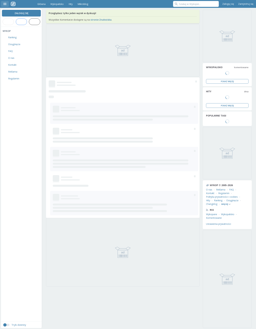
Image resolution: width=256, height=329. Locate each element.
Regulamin (223, 193)
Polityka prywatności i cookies (222, 196)
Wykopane (211, 214)
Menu (5, 4)
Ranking (218, 200)
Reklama (220, 189)
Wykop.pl (21, 4)
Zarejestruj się (245, 3)
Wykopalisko (227, 214)
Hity (208, 200)
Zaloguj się (228, 3)
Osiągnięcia (232, 200)
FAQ (231, 189)
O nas (209, 189)
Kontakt (210, 193)
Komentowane (214, 217)
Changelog (211, 204)
